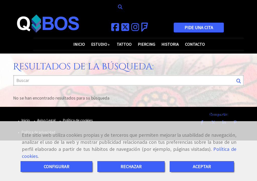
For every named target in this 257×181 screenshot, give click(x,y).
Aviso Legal (45, 120)
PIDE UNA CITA (198, 27)
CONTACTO (195, 44)
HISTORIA (170, 44)
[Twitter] (125, 29)
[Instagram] (135, 29)
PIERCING (146, 44)
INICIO (79, 44)
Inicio (25, 120)
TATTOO (124, 44)
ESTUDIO (100, 44)
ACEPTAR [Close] (202, 166)
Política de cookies (77, 120)
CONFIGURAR (56, 166)
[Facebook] (115, 29)
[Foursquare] (144, 29)
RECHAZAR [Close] (131, 166)
